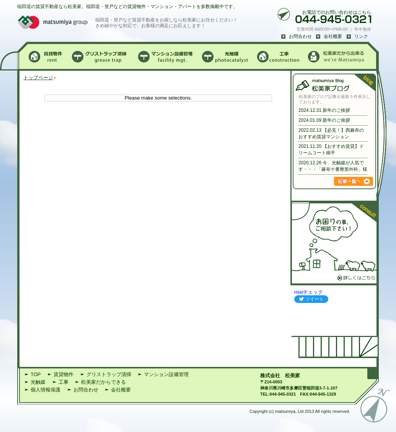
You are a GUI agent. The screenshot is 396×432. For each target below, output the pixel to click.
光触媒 (38, 382)
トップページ (38, 77)
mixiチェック (308, 292)
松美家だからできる (103, 382)
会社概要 (333, 36)
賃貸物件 (63, 374)
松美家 (292, 375)
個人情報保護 (45, 390)
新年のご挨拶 (336, 110)
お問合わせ (300, 36)
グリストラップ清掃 (108, 374)
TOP (36, 374)
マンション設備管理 (166, 374)
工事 (63, 382)
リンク (361, 36)
